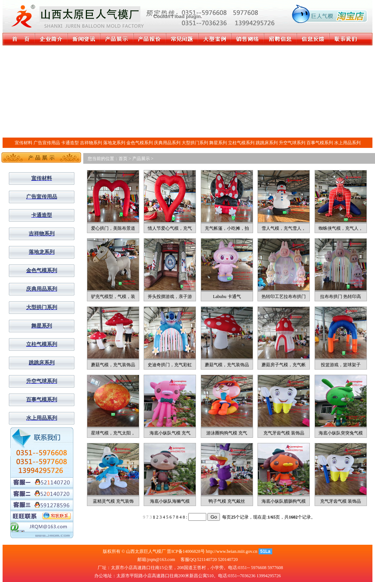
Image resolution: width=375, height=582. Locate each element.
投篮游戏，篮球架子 (341, 364)
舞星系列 (218, 142)
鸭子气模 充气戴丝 (226, 501)
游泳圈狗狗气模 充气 (226, 433)
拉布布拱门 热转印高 (340, 296)
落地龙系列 (114, 142)
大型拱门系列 (195, 142)
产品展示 (141, 158)
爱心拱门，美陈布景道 (113, 228)
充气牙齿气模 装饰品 (283, 433)
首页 (123, 158)
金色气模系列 (139, 142)
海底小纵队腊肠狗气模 (284, 501)
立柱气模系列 (241, 142)
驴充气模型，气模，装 (113, 296)
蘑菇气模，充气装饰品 (113, 364)
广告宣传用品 (47, 142)
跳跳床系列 (267, 142)
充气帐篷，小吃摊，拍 (227, 228)
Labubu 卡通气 (227, 296)
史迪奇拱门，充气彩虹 (170, 364)
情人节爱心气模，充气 (170, 228)
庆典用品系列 (167, 142)
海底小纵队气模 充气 (170, 433)
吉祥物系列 (91, 142)
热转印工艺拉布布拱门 (284, 296)
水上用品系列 (347, 142)
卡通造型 (70, 142)
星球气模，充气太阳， (113, 433)
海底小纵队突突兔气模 (341, 433)
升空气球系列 (292, 142)
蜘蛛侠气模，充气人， (341, 228)
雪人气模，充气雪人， (284, 228)
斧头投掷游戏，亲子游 (170, 296)
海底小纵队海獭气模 (170, 501)
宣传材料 (23, 142)
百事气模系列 (319, 142)
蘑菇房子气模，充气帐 (284, 364)
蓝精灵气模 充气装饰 (113, 501)
